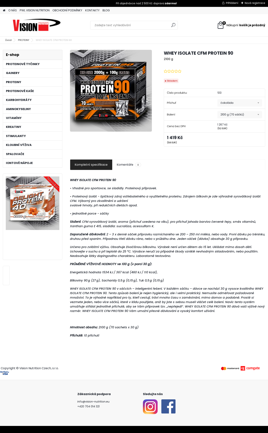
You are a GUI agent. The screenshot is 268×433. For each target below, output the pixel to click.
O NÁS (12, 10)
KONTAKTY (92, 10)
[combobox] (239, 103)
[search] (173, 26)
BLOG (106, 10)
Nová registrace (255, 3)
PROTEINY (23, 40)
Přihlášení (232, 3)
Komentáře (129, 164)
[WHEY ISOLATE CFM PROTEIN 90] (111, 91)
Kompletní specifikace (91, 164)
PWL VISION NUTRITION (35, 10)
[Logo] (36, 25)
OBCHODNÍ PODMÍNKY (67, 10)
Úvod (8, 40)
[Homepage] (4, 10)
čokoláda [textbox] (227, 103)
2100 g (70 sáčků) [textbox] (232, 114)
